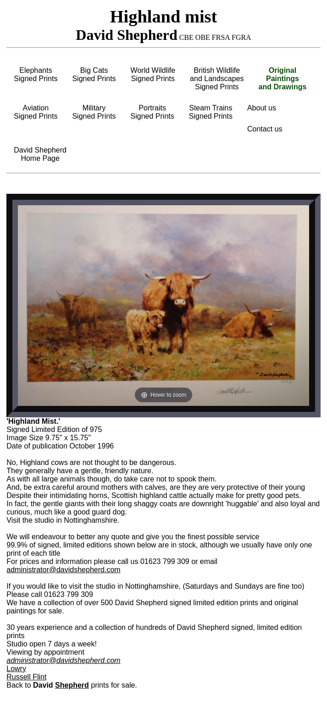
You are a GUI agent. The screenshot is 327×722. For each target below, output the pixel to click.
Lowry (16, 669)
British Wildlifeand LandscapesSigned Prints (217, 78)
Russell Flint (26, 677)
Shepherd (72, 685)
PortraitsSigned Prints (152, 112)
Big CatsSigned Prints (94, 74)
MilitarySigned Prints (94, 112)
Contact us (264, 129)
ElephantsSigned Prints (35, 74)
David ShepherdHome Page (40, 154)
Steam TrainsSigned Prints (211, 112)
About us (261, 108)
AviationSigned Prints (35, 112)
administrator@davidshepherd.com (63, 570)
